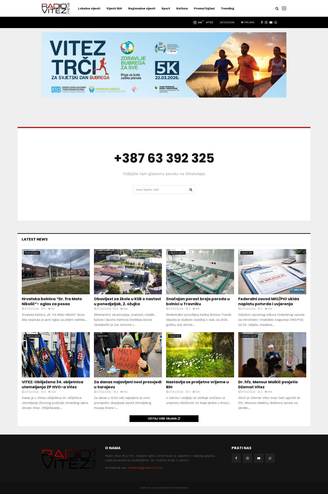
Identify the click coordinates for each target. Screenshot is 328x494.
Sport (165, 8)
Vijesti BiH (114, 8)
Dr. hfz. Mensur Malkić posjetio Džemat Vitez (268, 384)
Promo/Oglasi (204, 8)
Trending (227, 8)
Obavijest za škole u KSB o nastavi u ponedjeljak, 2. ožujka (127, 301)
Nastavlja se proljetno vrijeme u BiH (197, 384)
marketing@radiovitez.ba (145, 467)
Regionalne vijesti (141, 8)
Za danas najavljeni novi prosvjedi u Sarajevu (127, 384)
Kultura (182, 8)
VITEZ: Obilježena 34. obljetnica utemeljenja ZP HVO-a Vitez (52, 384)
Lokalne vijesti (89, 8)
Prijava (247, 22)
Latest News (35, 239)
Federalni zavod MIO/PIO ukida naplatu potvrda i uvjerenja (268, 301)
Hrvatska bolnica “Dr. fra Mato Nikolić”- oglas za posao (52, 301)
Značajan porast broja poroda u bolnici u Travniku (198, 301)
